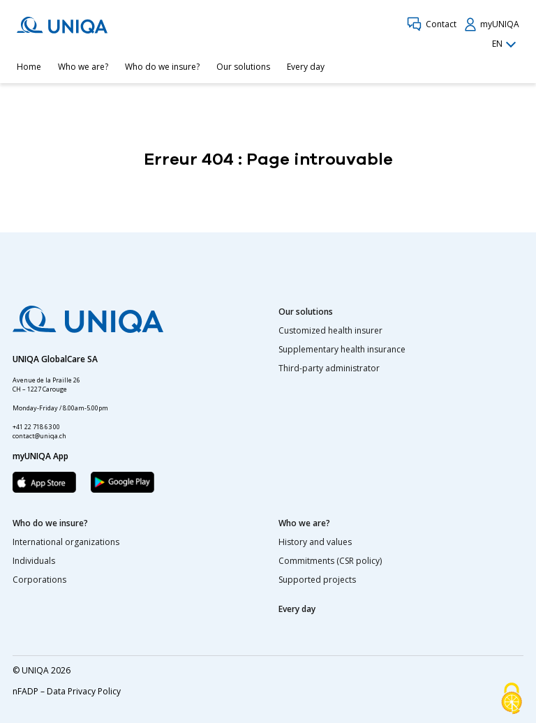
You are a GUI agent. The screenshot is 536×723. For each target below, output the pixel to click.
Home (29, 67)
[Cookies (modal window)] (511, 699)
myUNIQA (492, 24)
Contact (431, 24)
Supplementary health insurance (341, 349)
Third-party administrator (329, 368)
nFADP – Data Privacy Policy (67, 691)
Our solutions (243, 67)
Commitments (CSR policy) (330, 561)
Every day (306, 67)
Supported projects (317, 580)
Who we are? (83, 67)
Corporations (39, 580)
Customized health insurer (330, 330)
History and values (315, 542)
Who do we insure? (162, 67)
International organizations (66, 542)
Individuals (34, 561)
